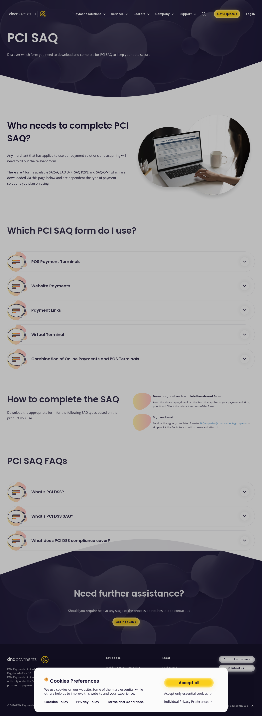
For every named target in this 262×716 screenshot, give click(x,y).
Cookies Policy (56, 702)
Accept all (189, 682)
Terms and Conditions (125, 702)
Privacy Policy (87, 702)
